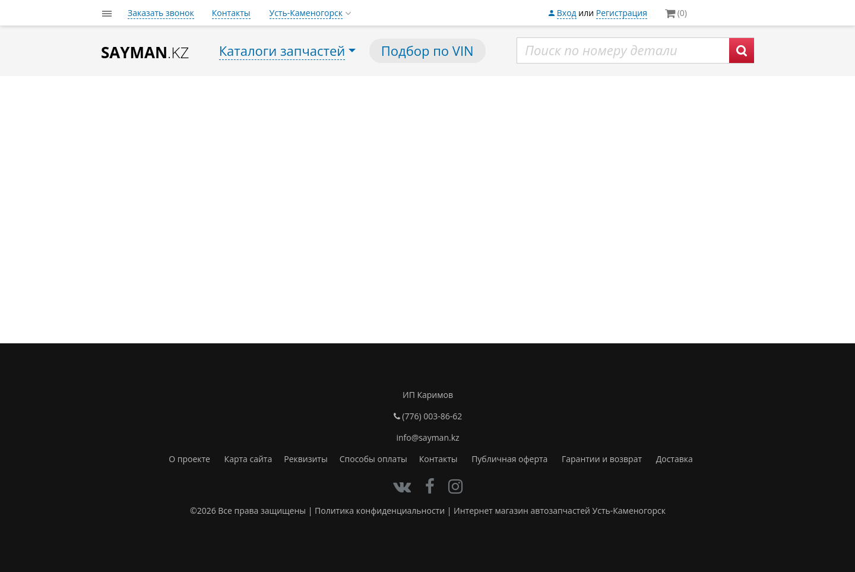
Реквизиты (305, 458)
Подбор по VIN (427, 50)
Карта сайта (248, 458)
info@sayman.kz (427, 437)
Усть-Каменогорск (306, 12)
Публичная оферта (509, 458)
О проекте (189, 458)
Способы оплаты (373, 458)
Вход (567, 12)
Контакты (231, 12)
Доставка (674, 458)
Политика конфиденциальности (380, 510)
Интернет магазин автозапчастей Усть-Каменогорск (560, 510)
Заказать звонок (161, 12)
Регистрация (621, 12)
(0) (676, 12)
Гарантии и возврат (602, 458)
